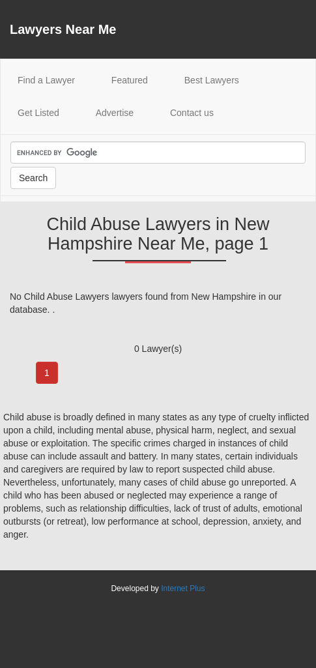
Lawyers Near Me (63, 29)
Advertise (115, 113)
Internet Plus (183, 588)
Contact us (192, 113)
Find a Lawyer (55, 79)
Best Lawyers (211, 80)
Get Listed (38, 113)
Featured (129, 80)
